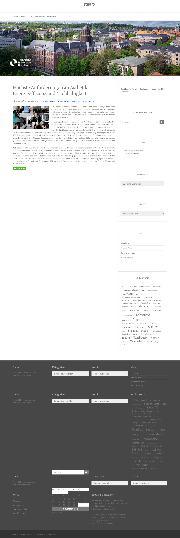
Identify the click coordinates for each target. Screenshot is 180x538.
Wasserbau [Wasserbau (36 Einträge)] (136, 341)
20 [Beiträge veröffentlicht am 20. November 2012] (58, 502)
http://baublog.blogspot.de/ (103, 509)
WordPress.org (127, 258)
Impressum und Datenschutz (43, 17)
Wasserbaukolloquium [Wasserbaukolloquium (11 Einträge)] (153, 342)
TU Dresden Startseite (130, 153)
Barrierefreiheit (20, 17)
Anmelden (125, 243)
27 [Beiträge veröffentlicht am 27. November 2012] (58, 505)
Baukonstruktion (65, 101)
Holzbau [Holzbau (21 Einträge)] (158, 310)
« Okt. (54, 512)
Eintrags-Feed (126, 248)
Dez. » (60, 512)
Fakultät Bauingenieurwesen (132, 150)
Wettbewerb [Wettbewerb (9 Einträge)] (125, 345)
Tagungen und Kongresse (86, 101)
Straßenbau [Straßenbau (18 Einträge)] (156, 331)
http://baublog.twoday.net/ (102, 523)
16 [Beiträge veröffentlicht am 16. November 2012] (74, 499)
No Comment (48, 101)
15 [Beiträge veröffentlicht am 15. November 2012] (69, 499)
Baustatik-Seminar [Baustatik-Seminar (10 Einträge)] (152, 290)
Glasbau (74, 101)
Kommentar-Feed (128, 253)
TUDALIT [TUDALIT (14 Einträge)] (153, 461)
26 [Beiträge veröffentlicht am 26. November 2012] (53, 505)
